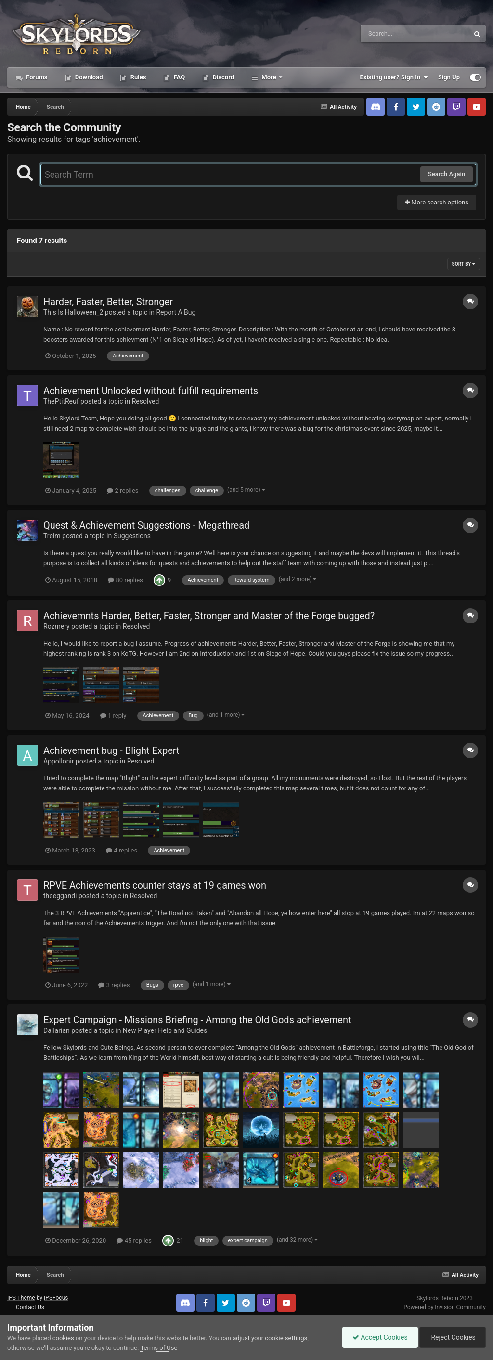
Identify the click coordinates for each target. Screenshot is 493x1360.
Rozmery (56, 626)
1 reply (113, 715)
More (269, 77)
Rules (137, 77)
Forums (36, 77)
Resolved (145, 401)
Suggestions (132, 536)
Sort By (463, 264)
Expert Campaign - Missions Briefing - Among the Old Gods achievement (197, 1020)
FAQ (178, 77)
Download (88, 77)
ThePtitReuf (61, 401)
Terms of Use (158, 1347)
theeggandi (60, 896)
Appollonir (58, 761)
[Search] (390, 33)
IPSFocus (56, 1298)
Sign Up (449, 77)
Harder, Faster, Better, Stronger (108, 301)
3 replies (114, 985)
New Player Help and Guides (165, 1030)
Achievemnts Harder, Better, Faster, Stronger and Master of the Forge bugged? (209, 616)
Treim (52, 536)
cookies (63, 1338)
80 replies (125, 580)
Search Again (446, 174)
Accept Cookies (380, 1337)
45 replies (134, 1240)
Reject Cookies (452, 1337)
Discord (222, 77)
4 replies (121, 850)
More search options (436, 202)
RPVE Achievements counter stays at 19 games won (154, 885)
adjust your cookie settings (270, 1338)
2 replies (122, 490)
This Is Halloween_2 (73, 312)
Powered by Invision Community (444, 1307)
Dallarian (56, 1030)
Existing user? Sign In (394, 77)
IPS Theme (21, 1298)
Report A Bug (175, 312)
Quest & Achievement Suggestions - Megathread (146, 525)
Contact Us (30, 1307)
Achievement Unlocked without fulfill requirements (150, 390)
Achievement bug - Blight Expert (111, 750)
